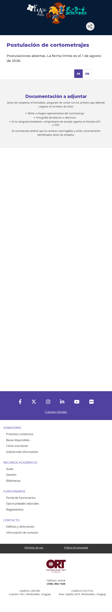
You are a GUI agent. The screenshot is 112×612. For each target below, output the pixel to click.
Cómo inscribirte (17, 446)
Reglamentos (15, 509)
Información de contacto (22, 532)
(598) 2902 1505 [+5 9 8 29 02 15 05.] (56, 583)
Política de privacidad (76, 547)
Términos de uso (33, 547)
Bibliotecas (13, 481)
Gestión (11, 475)
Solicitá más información (22, 452)
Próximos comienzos (19, 434)
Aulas (9, 469)
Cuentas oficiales (56, 412)
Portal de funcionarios (20, 498)
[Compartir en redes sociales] (90, 26)
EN (87, 74)
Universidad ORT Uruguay (56, 566)
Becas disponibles (18, 440)
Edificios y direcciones (20, 526)
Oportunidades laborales (22, 503)
